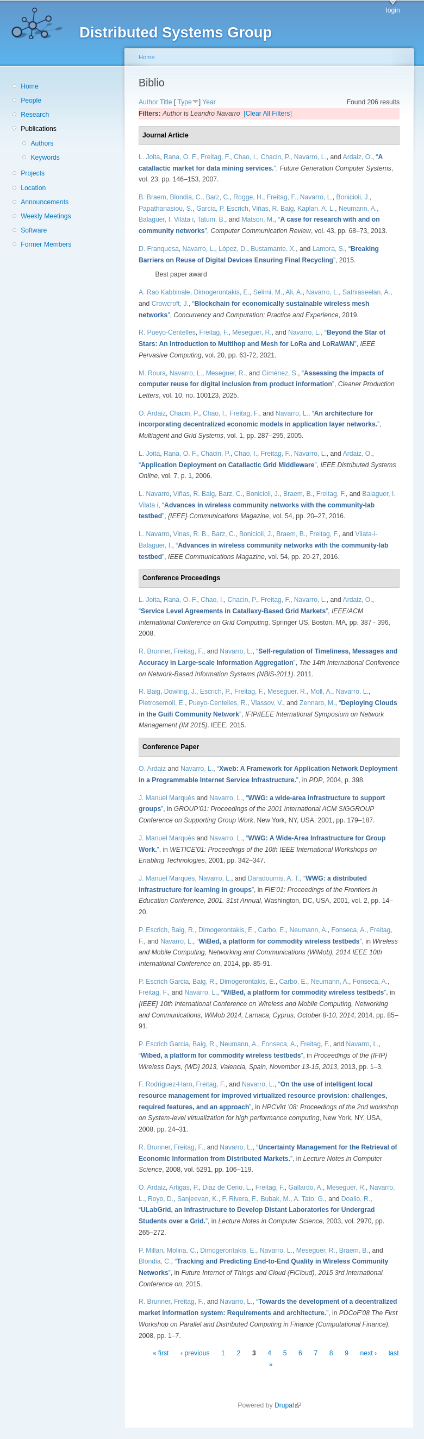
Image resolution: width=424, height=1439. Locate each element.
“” (228, 465)
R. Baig (149, 691)
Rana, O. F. (180, 157)
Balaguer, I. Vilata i (166, 219)
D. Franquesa (159, 249)
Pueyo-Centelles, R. (218, 703)
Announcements (44, 202)
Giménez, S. (279, 373)
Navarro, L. (310, 157)
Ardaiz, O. (357, 157)
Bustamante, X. (273, 249)
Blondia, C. (186, 197)
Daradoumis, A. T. (274, 878)
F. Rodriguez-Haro (165, 1084)
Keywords (44, 157)
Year (209, 102)
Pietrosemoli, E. (162, 703)
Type (184, 102)
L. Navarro (154, 494)
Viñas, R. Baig (273, 208)
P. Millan (151, 1250)
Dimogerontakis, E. (222, 292)
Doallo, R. (355, 1199)
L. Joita (149, 157)
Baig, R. (183, 930)
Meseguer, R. (251, 332)
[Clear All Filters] (268, 113)
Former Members (46, 244)
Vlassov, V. (267, 703)
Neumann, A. (358, 208)
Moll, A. (321, 691)
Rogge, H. (248, 197)
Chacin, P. (275, 157)
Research (35, 114)
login (393, 10)
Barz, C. (218, 197)
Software (34, 230)
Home (29, 86)
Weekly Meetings (46, 216)
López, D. (233, 249)
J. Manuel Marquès (167, 798)
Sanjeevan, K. (198, 1199)
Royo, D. (160, 1199)
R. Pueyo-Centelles (167, 332)
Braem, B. (298, 494)
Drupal (288, 1405)
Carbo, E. (271, 930)
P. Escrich (153, 930)
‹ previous (194, 1353)
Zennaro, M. (317, 703)
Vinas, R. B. (190, 534)
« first (161, 1353)
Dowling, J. (180, 691)
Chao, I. (245, 157)
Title (166, 102)
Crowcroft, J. (170, 303)
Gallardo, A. (306, 1187)
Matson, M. (257, 219)
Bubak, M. (275, 1199)
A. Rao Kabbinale (164, 292)
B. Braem (152, 197)
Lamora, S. (329, 249)
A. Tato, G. (309, 1199)
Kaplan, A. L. (316, 208)
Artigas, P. (184, 1187)
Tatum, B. (211, 219)
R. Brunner (154, 651)
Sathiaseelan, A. (366, 292)
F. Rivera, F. (239, 1199)
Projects (33, 173)
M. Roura (152, 373)
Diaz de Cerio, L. (227, 1187)
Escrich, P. (215, 691)
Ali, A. (293, 292)
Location (33, 188)
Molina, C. (182, 1250)
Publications (39, 129)
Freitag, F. (215, 157)
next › (368, 1353)
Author (148, 102)
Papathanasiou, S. (165, 208)
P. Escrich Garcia (164, 981)
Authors (41, 143)
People (31, 100)
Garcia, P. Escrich (222, 208)
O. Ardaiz (152, 413)
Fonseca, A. (349, 930)
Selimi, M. (267, 292)
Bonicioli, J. (353, 197)
